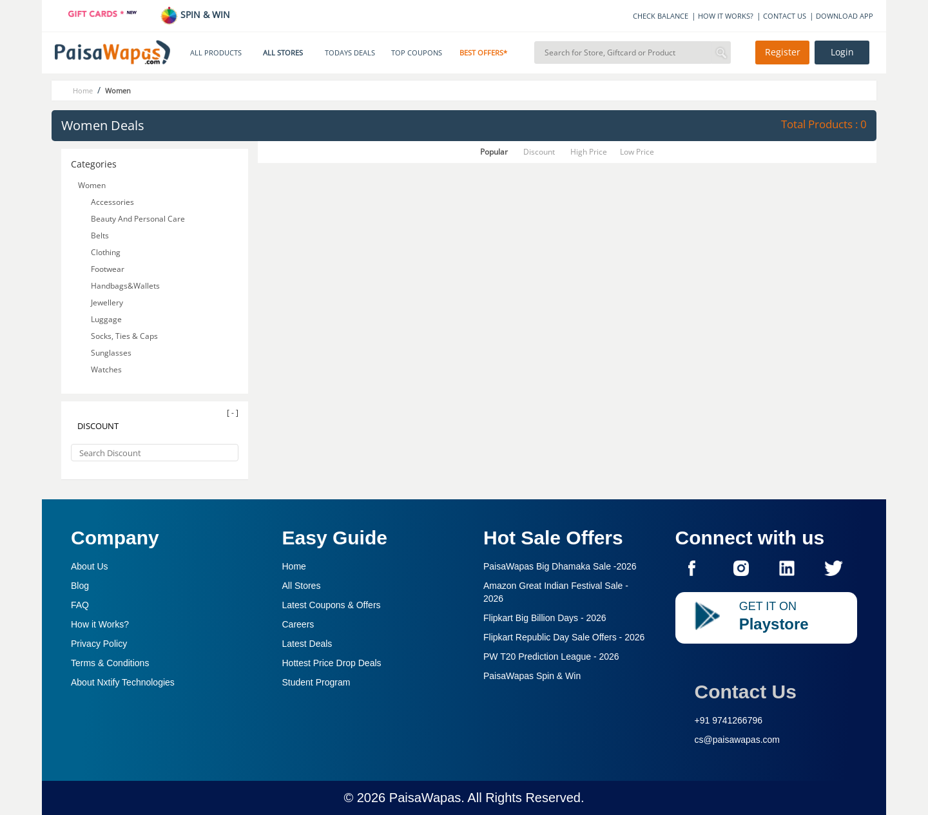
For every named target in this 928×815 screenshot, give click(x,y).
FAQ (80, 605)
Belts (100, 235)
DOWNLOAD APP (844, 16)
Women (92, 185)
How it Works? (100, 624)
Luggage (106, 319)
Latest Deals (307, 643)
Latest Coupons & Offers (331, 605)
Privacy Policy (99, 643)
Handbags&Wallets (125, 285)
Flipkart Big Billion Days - (544, 618)
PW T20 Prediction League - (551, 656)
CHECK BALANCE (660, 16)
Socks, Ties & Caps (124, 336)
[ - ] (232, 412)
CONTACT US (784, 16)
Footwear (107, 269)
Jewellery (107, 302)
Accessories (112, 202)
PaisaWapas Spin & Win (532, 676)
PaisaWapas (425, 798)
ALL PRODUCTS (216, 52)
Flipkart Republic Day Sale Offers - (563, 637)
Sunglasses (111, 352)
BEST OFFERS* (483, 52)
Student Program (316, 682)
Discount (539, 151)
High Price (588, 151)
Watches (106, 369)
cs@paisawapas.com (737, 739)
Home (294, 566)
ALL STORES (283, 52)
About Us (89, 566)
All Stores (301, 585)
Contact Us (746, 691)
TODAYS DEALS (350, 52)
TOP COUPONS (416, 52)
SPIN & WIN (195, 14)
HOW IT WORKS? (725, 16)
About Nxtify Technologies (123, 682)
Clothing (106, 252)
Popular (494, 151)
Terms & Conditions (110, 663)
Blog (80, 585)
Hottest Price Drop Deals (332, 663)
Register (782, 52)
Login (842, 52)
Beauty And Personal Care (138, 218)
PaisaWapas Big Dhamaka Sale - (560, 566)
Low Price (637, 151)
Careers (298, 624)
